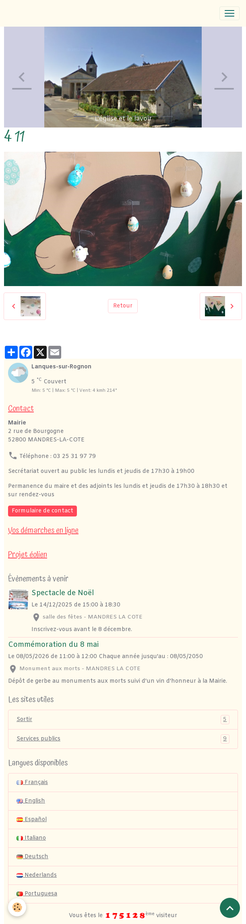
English (31, 801)
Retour (122, 306)
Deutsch (32, 857)
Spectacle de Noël (62, 593)
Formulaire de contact (42, 511)
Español (32, 820)
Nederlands (37, 875)
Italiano (31, 838)
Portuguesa (37, 894)
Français (32, 782)
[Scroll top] (230, 908)
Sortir (123, 719)
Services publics (123, 739)
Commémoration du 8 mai (53, 645)
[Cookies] (17, 907)
